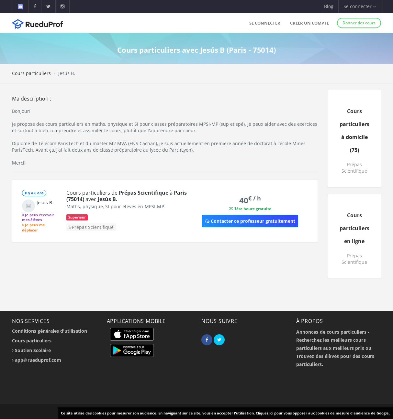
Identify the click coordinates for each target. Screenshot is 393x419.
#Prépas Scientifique (91, 227)
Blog (328, 6)
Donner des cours (359, 23)
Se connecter (264, 23)
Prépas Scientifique (354, 167)
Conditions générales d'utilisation (49, 331)
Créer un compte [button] (309, 23)
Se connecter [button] (359, 6)
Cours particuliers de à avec (126, 196)
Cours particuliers (31, 73)
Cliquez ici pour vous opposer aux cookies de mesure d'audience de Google (322, 413)
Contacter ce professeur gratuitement (250, 221)
